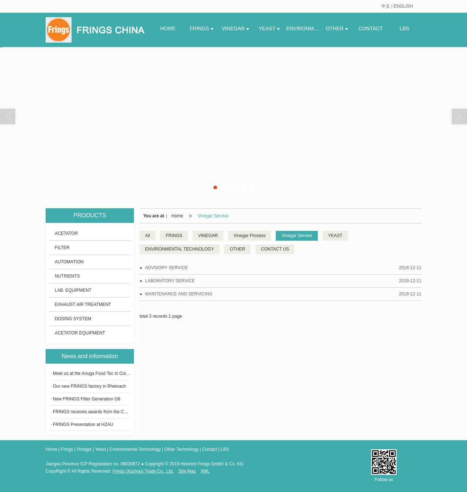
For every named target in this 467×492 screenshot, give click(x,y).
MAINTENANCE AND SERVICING (178, 294)
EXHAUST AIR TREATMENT (83, 304)
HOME (167, 28)
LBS (404, 28)
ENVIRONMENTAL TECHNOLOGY (179, 249)
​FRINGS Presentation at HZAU (83, 424)
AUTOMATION (69, 261)
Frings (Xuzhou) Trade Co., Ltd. (143, 471)
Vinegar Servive (213, 215)
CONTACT (371, 28)
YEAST (268, 28)
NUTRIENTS (67, 276)
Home (177, 215)
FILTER (62, 247)
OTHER (335, 28)
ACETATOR (66, 233)
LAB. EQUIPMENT (73, 290)
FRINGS (200, 28)
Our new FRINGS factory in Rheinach (89, 386)
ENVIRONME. (303, 28)
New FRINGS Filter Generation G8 (86, 399)
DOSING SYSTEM (73, 318)
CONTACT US (275, 249)
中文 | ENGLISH (397, 6)
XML (205, 471)
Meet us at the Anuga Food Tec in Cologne (91, 373)
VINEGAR (234, 28)
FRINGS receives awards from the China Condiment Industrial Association (91, 411)
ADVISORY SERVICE (166, 267)
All (147, 235)
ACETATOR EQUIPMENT (80, 333)
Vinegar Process (250, 235)
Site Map (187, 471)
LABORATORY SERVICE (170, 280)
